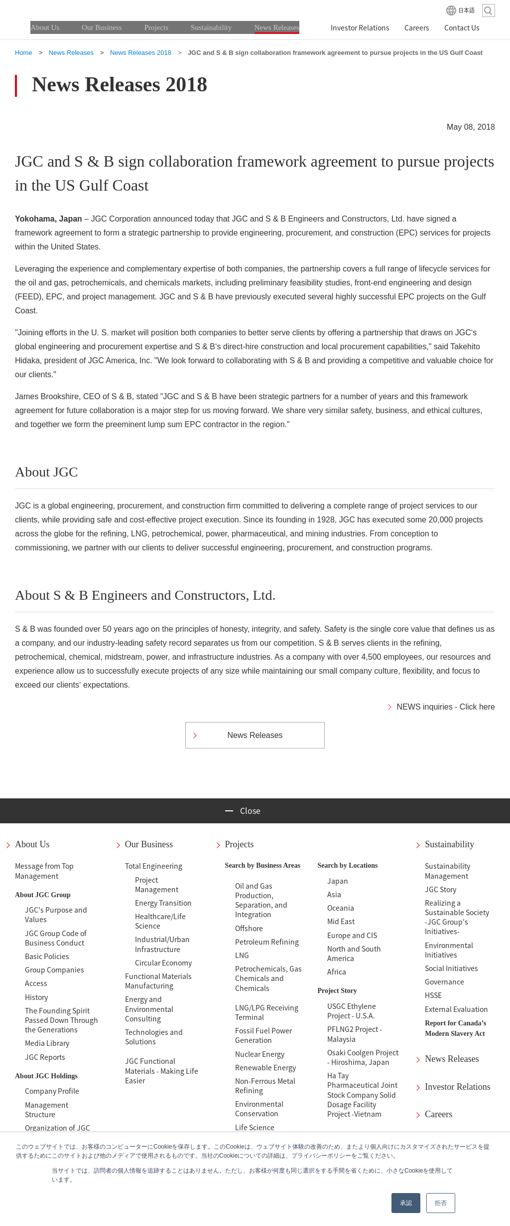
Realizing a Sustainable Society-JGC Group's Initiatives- (457, 917)
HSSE (433, 995)
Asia (334, 894)
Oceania (340, 908)
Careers (438, 1114)
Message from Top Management (44, 870)
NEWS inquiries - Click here (446, 707)
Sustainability (449, 844)
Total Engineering (153, 866)
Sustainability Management (447, 870)
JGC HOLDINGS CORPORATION (65, 10)
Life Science (254, 1127)
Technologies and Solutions (154, 1036)
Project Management (156, 884)
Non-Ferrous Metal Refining (265, 1085)
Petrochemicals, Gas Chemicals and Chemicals (268, 978)
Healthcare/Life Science (160, 921)
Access (36, 983)
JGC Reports (45, 1057)
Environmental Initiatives (449, 950)
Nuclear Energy (259, 1054)
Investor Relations (457, 1087)
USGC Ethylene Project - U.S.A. (351, 1010)
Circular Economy (163, 963)
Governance (444, 981)
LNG (242, 955)
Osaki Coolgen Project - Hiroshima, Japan (362, 1057)
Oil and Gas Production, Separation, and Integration (261, 900)
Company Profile (52, 1091)
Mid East (341, 921)
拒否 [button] (441, 1203)
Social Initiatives (451, 968)
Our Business (149, 844)
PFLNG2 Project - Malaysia (354, 1033)
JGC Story (440, 889)
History (36, 997)
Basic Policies (47, 956)
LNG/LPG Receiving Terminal (266, 1012)
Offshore (249, 928)
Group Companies (54, 970)
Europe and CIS (352, 935)
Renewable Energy (265, 1067)
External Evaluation (456, 1009)
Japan (337, 881)
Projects (239, 844)
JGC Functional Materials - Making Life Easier (161, 1070)
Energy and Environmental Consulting (149, 1008)
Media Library (47, 1043)
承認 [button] (406, 1203)
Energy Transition (163, 903)
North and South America (354, 953)
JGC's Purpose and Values (56, 914)
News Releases (452, 1059)
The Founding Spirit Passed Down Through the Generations (61, 1019)
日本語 (466, 10)
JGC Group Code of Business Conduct (56, 938)
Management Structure (46, 1109)
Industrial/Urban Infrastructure (162, 944)
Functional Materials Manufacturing (158, 980)
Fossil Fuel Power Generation (263, 1035)
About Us (32, 844)
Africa (336, 972)
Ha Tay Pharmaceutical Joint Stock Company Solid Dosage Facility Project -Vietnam (362, 1094)
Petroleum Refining (267, 942)
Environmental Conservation (259, 1108)
